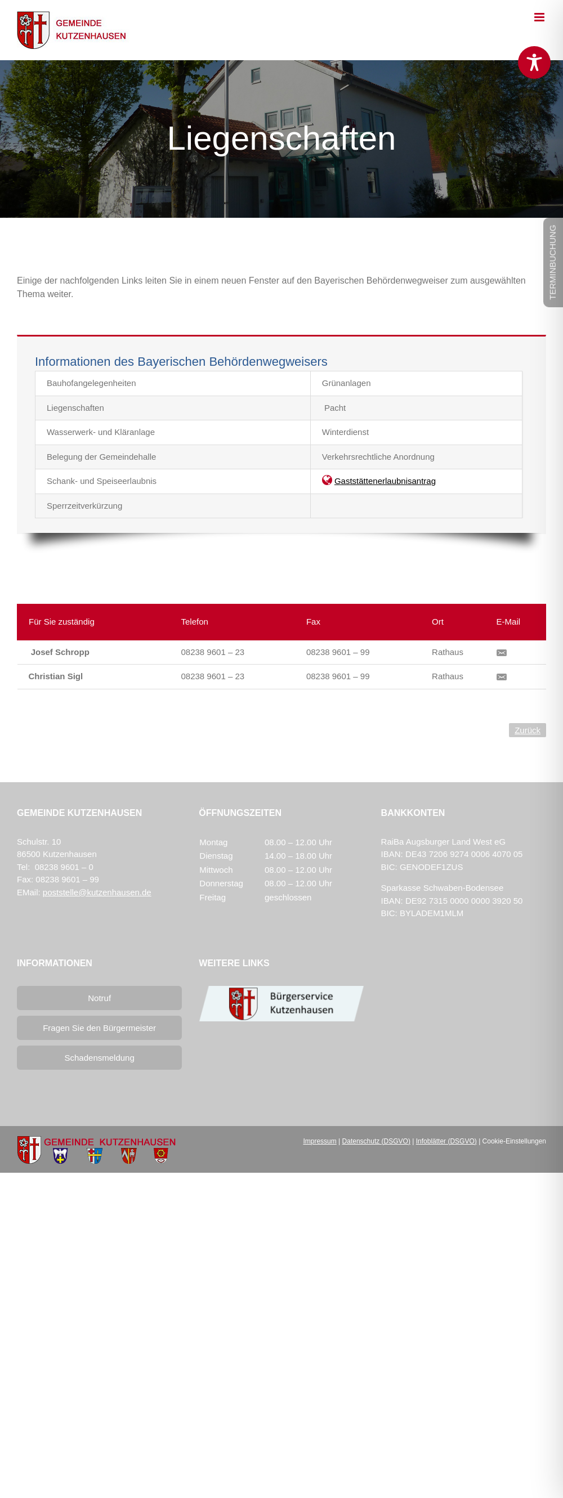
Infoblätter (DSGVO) (446, 1141)
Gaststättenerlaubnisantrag (385, 481)
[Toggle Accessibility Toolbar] (534, 62)
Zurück (527, 730)
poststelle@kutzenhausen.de (97, 892)
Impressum (319, 1141)
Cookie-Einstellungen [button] (514, 1141)
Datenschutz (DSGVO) (376, 1141)
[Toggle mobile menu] (540, 17)
